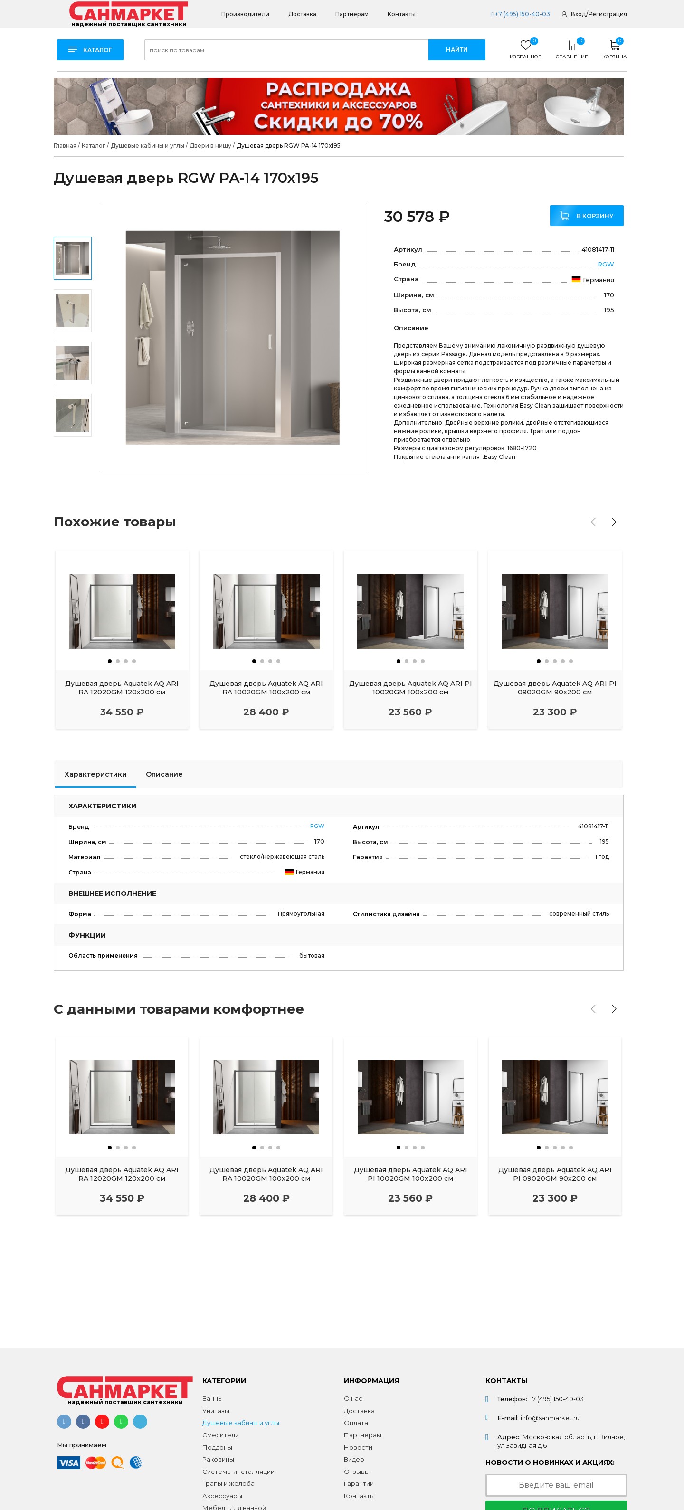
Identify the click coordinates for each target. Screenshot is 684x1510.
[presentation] (593, 522)
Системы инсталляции (238, 1471)
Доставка (302, 14)
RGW (606, 264)
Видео (354, 1459)
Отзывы (357, 1471)
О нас (353, 1398)
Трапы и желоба (228, 1483)
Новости (358, 1447)
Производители (245, 14)
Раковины (218, 1459)
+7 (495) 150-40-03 (520, 14)
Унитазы (215, 1411)
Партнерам (352, 14)
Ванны (212, 1398)
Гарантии (359, 1483)
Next (73, 459)
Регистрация (608, 14)
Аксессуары (222, 1496)
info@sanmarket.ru (550, 1418)
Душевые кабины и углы (240, 1422)
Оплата (356, 1422)
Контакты (402, 14)
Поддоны (217, 1447)
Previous (73, 216)
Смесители (220, 1435)
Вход (578, 14)
